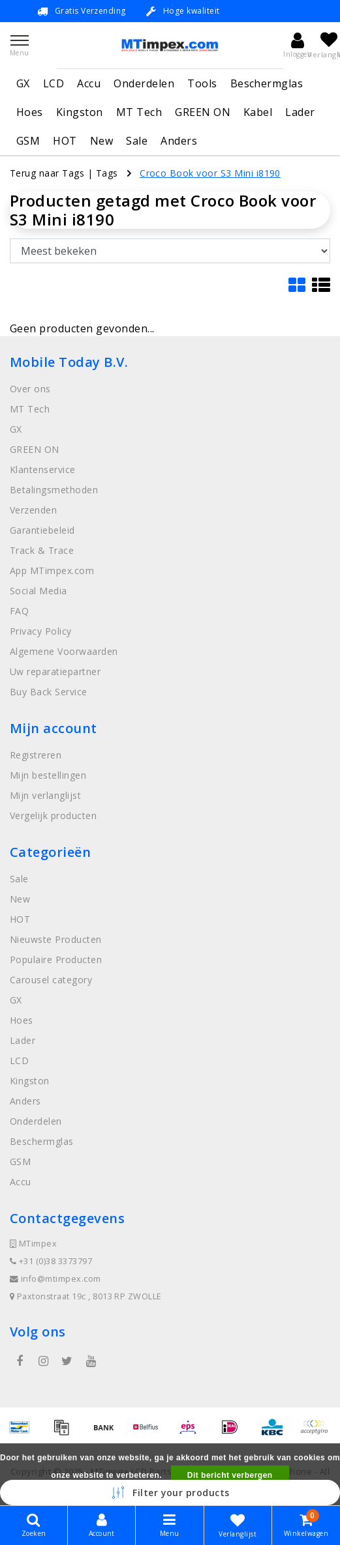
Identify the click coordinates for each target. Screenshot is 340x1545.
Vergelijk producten (53, 815)
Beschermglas (266, 83)
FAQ (19, 611)
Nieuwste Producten (56, 939)
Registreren (35, 755)
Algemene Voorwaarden (64, 651)
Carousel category (51, 980)
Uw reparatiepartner (55, 671)
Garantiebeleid (42, 530)
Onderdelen (144, 83)
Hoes (29, 112)
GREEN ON (202, 112)
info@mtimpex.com (55, 1278)
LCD (53, 83)
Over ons (30, 389)
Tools (202, 83)
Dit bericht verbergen (230, 1475)
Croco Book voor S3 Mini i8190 (210, 173)
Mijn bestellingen (48, 775)
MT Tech (139, 112)
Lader (300, 112)
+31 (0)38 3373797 (51, 1261)
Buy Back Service (48, 692)
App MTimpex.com (52, 570)
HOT (64, 141)
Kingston (79, 112)
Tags (107, 173)
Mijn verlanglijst (45, 795)
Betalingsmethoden (54, 490)
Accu (88, 83)
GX (23, 83)
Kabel (257, 112)
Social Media (38, 591)
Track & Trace (42, 550)
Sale (136, 141)
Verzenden (33, 510)
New (101, 141)
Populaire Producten (56, 959)
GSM (28, 141)
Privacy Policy (41, 631)
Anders (179, 141)
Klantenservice (43, 469)
